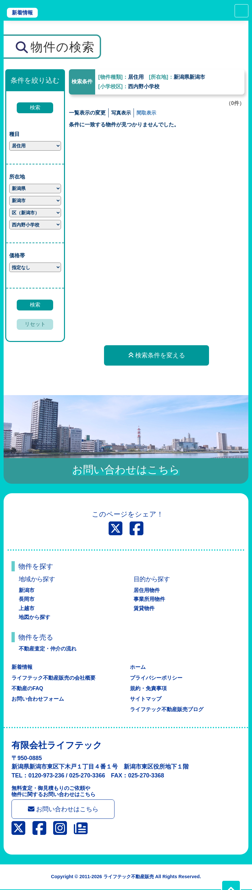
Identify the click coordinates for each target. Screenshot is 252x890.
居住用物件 (147, 590)
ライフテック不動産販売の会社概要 (53, 678)
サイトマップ (145, 699)
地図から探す (34, 617)
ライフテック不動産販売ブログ (166, 709)
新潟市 (26, 590)
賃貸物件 (144, 608)
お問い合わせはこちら (64, 809)
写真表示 (121, 113)
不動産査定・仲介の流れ (47, 648)
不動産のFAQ (27, 688)
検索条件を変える (156, 355)
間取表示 (148, 113)
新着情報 (22, 12)
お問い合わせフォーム (37, 699)
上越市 (26, 608)
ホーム (138, 667)
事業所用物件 (149, 599)
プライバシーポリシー (156, 678)
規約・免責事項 (148, 688)
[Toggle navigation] (241, 10)
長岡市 (26, 599)
